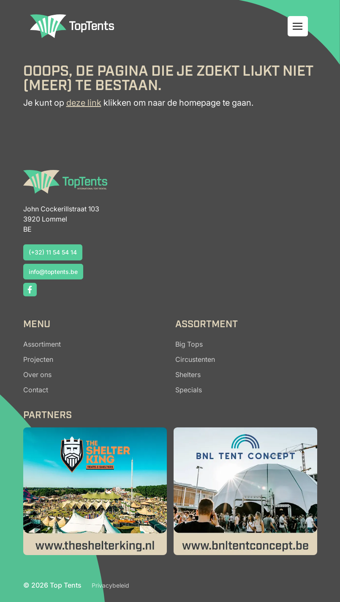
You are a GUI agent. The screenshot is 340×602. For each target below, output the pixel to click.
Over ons (37, 374)
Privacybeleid (110, 585)
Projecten (38, 359)
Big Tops (189, 344)
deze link (83, 103)
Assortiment (42, 344)
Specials (188, 390)
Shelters (188, 374)
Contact (35, 390)
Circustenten (195, 359)
